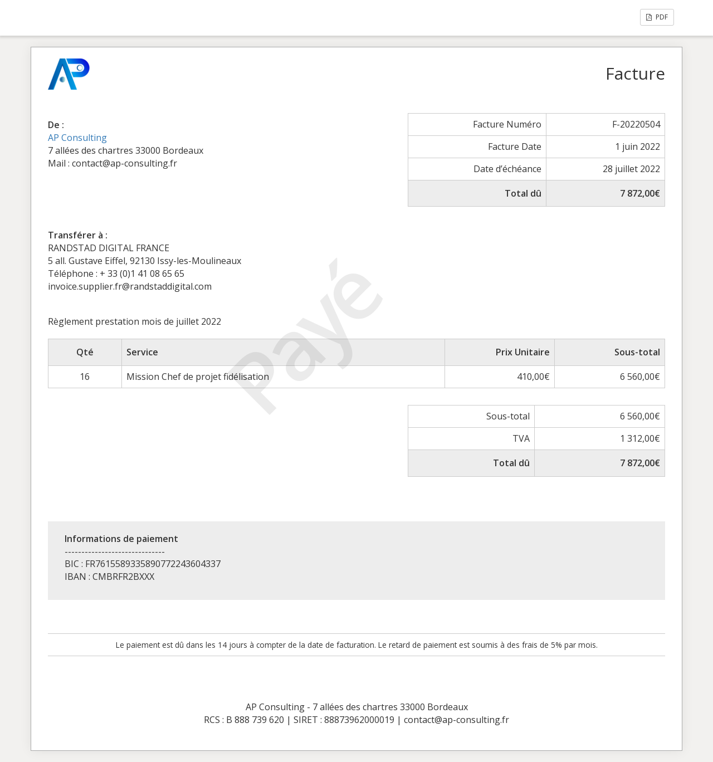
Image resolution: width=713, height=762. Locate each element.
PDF (657, 17)
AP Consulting (77, 137)
